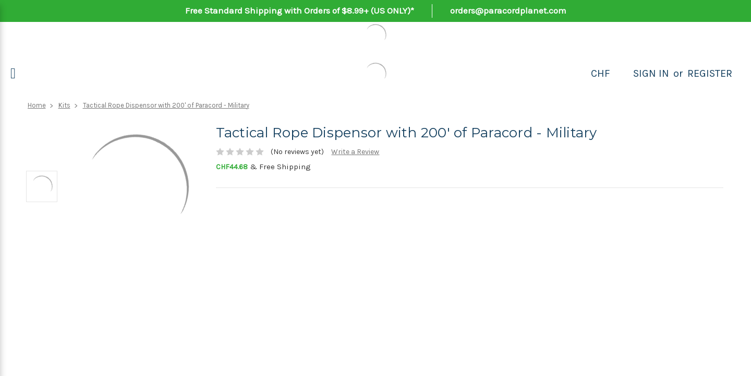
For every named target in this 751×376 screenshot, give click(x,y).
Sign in (651, 73)
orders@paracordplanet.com (508, 10)
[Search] (621, 73)
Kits (64, 105)
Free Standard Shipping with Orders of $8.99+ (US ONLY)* (299, 10)
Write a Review (355, 151)
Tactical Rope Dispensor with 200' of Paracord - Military (166, 105)
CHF (600, 73)
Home (37, 105)
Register (709, 73)
